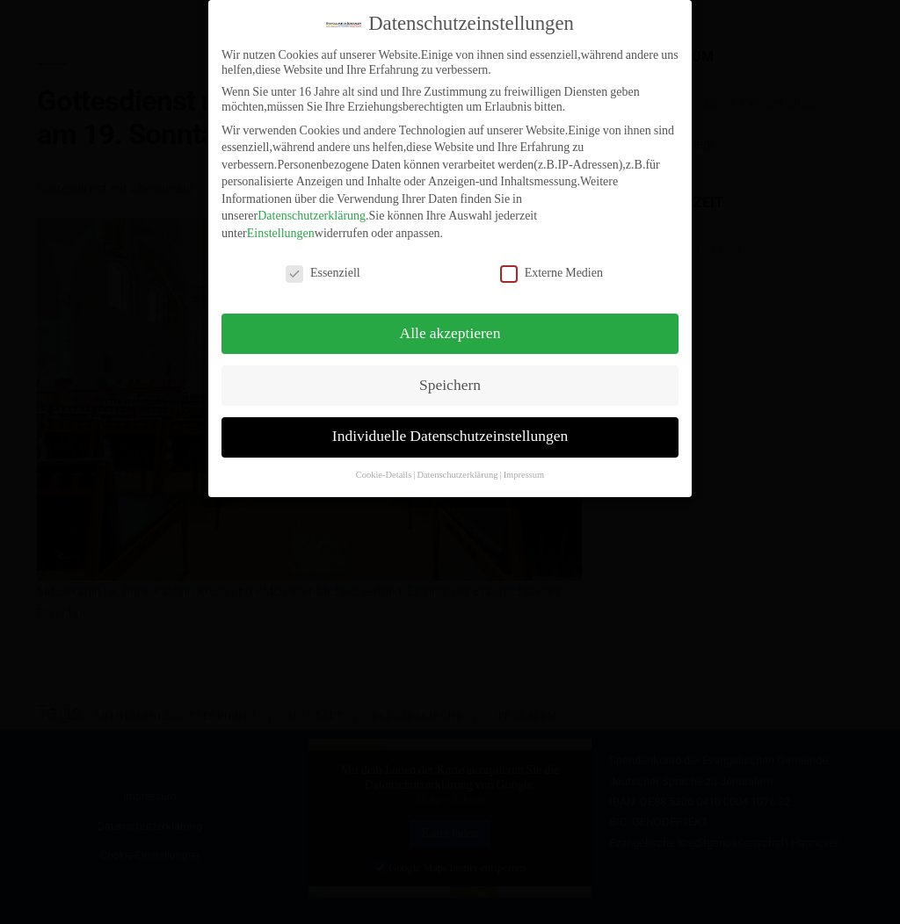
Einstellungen (281, 225)
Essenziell (323, 264)
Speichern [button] (450, 376)
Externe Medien (551, 264)
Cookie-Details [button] (384, 467)
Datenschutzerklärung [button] (457, 467)
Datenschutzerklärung (312, 207)
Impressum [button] (524, 467)
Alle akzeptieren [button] (450, 325)
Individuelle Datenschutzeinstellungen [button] (450, 428)
